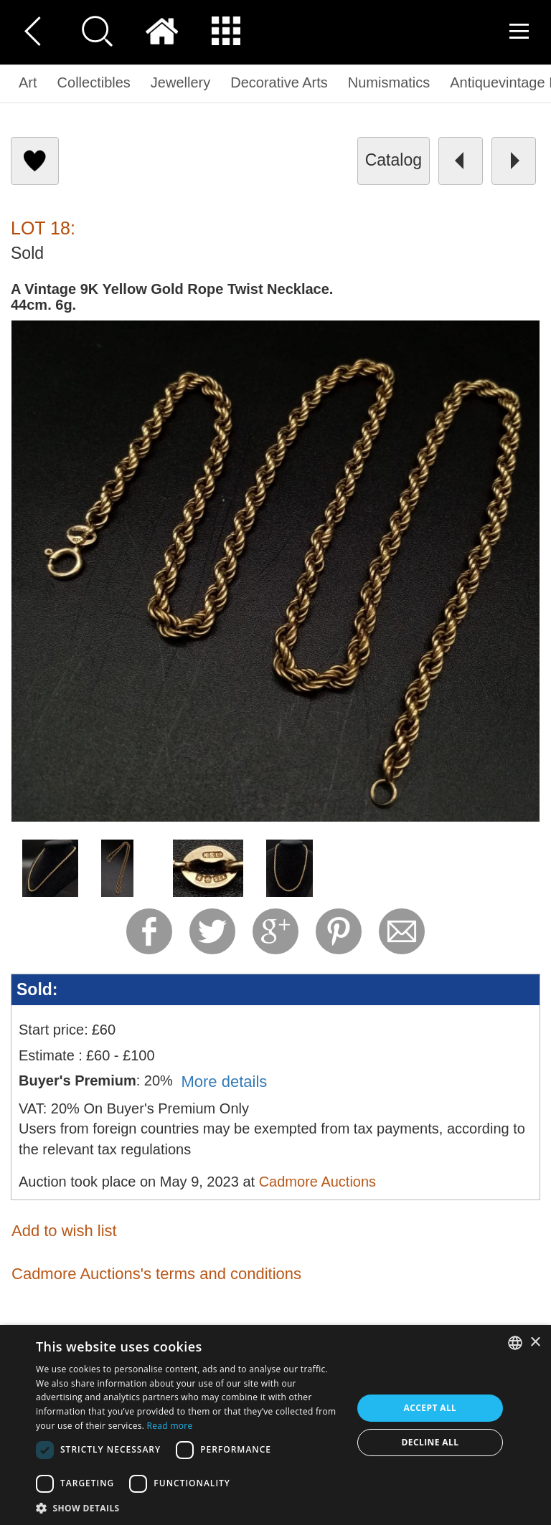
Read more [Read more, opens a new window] (170, 1426)
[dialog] (275, 1425)
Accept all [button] (430, 1408)
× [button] (534, 1342)
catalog (393, 160)
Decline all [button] (430, 1442)
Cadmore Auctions (317, 1181)
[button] (189, 1507)
